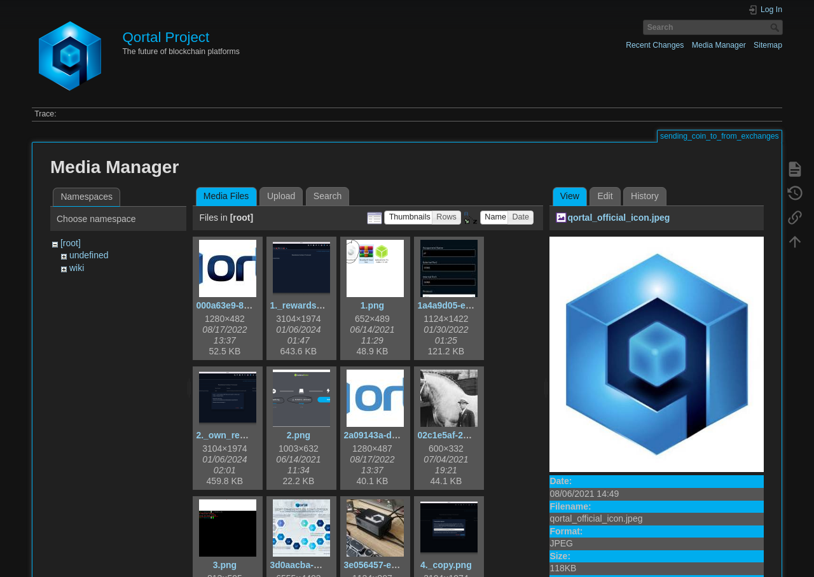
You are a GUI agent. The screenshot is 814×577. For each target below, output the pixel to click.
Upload (281, 196)
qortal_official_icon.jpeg (618, 217)
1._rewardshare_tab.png (321, 305)
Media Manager (719, 45)
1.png (372, 305)
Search (776, 27)
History (645, 196)
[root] (70, 243)
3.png (225, 565)
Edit (604, 196)
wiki (76, 268)
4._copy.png (446, 565)
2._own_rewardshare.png (249, 435)
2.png (298, 435)
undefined (89, 255)
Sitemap (768, 45)
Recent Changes (655, 45)
